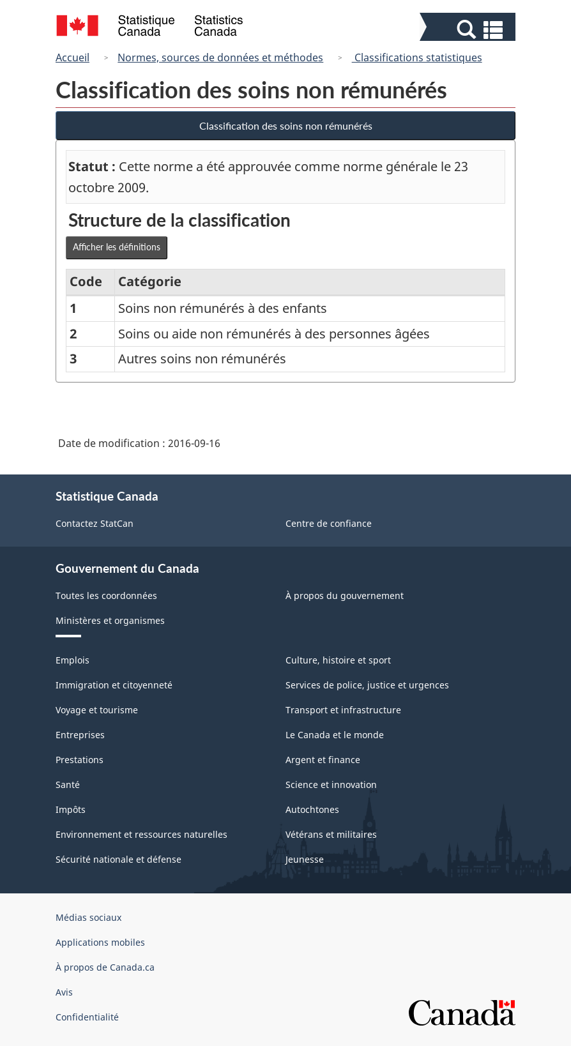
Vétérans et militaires (331, 834)
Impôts (71, 809)
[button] (469, 29)
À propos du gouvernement (345, 595)
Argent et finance (323, 760)
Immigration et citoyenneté (114, 685)
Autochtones (312, 809)
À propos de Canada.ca (105, 967)
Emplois (72, 660)
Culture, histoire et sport (338, 660)
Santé (68, 784)
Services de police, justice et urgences (367, 685)
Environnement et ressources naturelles (141, 834)
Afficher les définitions (116, 246)
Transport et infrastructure (343, 710)
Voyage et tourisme (97, 710)
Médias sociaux (88, 917)
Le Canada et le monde (335, 735)
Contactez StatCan (94, 523)
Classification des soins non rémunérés (285, 125)
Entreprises (80, 735)
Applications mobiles (100, 942)
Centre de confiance (329, 523)
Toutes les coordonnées (106, 595)
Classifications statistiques (417, 57)
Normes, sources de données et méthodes (220, 57)
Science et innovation (331, 784)
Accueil (72, 57)
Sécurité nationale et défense (118, 859)
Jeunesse (305, 859)
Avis (64, 992)
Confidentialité (87, 1017)
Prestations (79, 760)
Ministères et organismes (110, 620)
